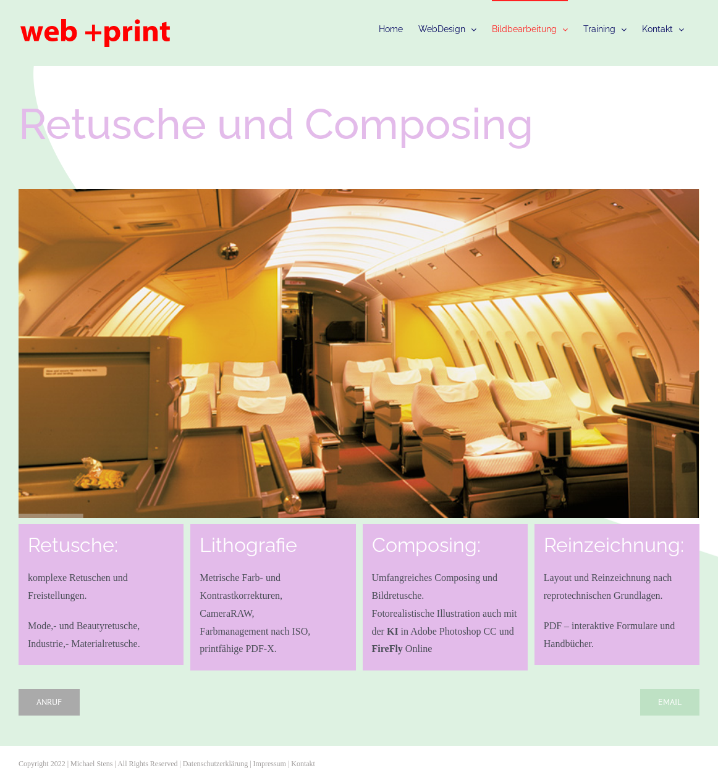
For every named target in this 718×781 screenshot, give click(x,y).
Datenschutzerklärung (215, 763)
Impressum (269, 763)
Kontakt (303, 763)
